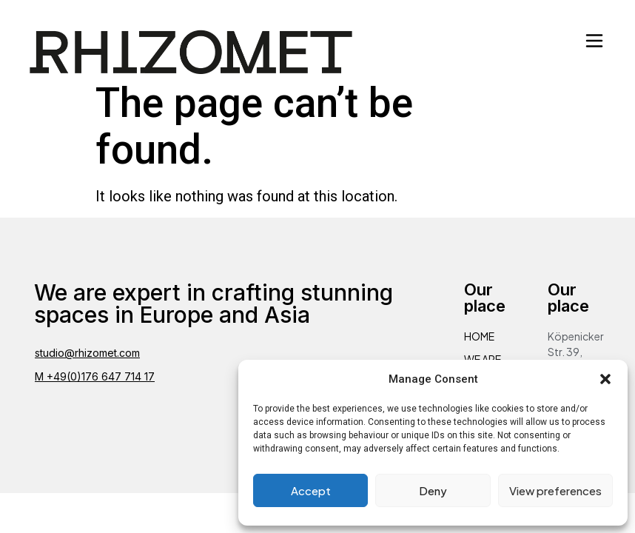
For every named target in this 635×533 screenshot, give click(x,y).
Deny (433, 490)
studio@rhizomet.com (87, 352)
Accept (311, 490)
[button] (605, 379)
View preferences (555, 490)
